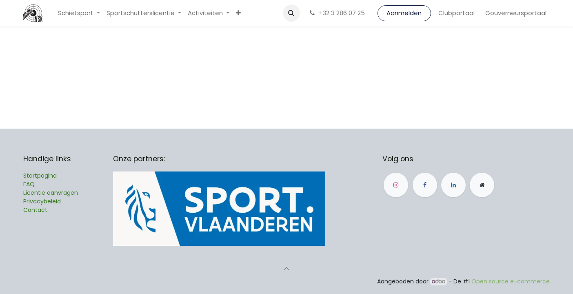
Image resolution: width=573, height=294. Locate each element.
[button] (291, 13)
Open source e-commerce (510, 281)
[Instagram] (396, 185)
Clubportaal (456, 13)
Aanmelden (404, 13)
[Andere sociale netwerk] (482, 185)
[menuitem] (79, 13)
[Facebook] (425, 185)
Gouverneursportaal (515, 13)
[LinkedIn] (453, 185)
